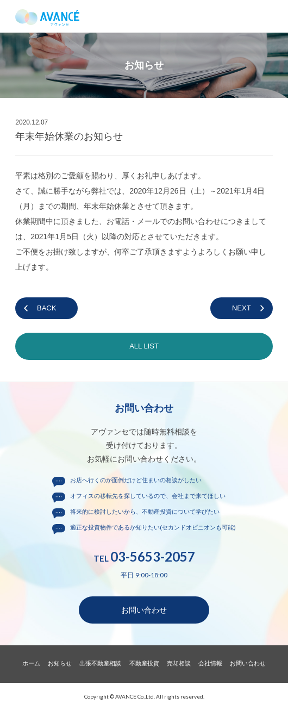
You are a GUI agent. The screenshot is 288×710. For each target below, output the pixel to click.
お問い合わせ (144, 610)
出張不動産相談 (100, 663)
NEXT (241, 308)
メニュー (271, 16)
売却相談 (179, 663)
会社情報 (210, 663)
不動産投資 (144, 663)
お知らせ (60, 663)
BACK (46, 308)
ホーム (31, 663)
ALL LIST (144, 346)
